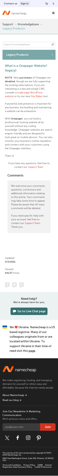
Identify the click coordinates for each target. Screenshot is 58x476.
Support (7, 24)
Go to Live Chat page (29, 311)
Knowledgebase (28, 24)
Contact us (10, 3)
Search (53, 44)
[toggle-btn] (52, 55)
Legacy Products (13, 28)
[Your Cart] (46, 4)
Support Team (35, 167)
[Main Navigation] (53, 13)
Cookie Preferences (43, 467)
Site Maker (37, 96)
